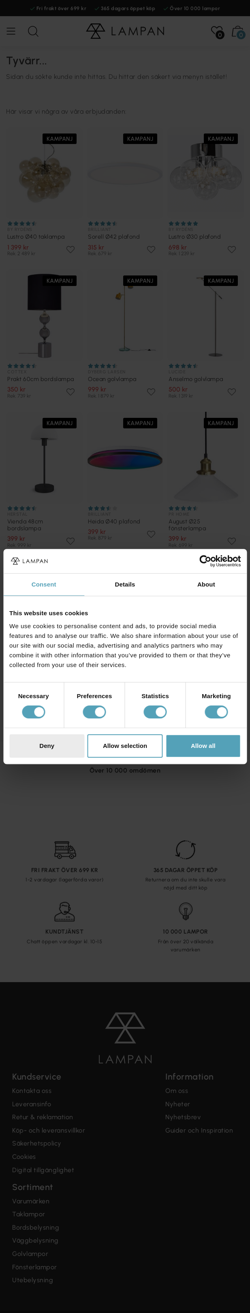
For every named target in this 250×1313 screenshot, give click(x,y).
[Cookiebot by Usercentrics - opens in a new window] (205, 561)
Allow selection (125, 745)
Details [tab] (125, 584)
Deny (46, 745)
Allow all (203, 745)
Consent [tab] (44, 584)
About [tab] (206, 584)
